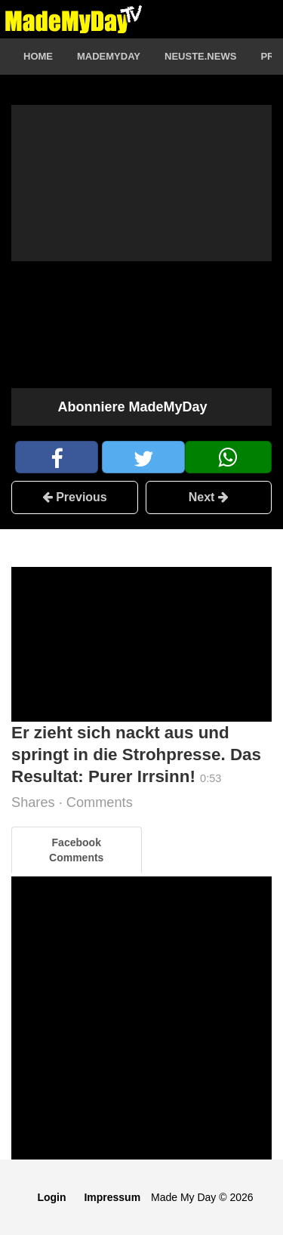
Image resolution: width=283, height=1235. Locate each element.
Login (51, 1197)
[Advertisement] (141, 644)
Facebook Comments (76, 850)
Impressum (112, 1197)
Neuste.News (200, 56)
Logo (73, 19)
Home (38, 56)
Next (209, 497)
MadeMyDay (108, 56)
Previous (74, 497)
